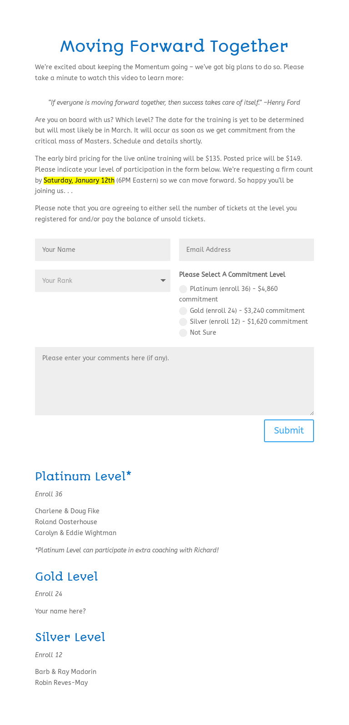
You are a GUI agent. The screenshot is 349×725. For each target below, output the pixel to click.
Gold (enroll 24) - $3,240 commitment (242, 311)
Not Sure (197, 333)
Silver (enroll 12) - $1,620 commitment (243, 322)
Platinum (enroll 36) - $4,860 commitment (228, 294)
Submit (289, 430)
